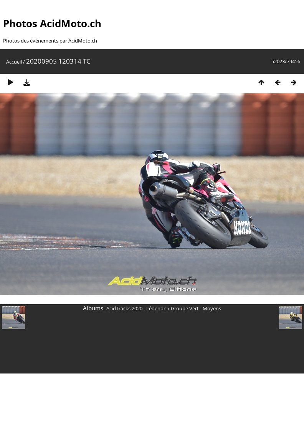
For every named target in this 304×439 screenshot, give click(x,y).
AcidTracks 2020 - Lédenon (136, 308)
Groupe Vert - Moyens (196, 308)
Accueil (14, 61)
